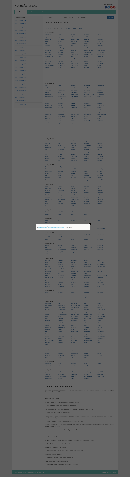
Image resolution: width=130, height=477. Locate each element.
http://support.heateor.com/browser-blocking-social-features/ (51, 227)
